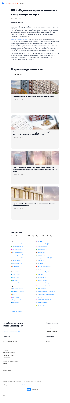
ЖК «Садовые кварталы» (19, 39)
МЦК (29, 235)
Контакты (5, 366)
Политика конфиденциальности (9, 351)
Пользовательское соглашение (8, 356)
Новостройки (50, 328)
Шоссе (24, 235)
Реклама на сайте (8, 370)
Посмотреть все (16, 311)
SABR (23, 385)
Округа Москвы (54, 235)
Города (38, 235)
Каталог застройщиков (9, 345)
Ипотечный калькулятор (10, 341)
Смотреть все (17, 74)
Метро (13, 235)
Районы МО (45, 235)
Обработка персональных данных (10, 362)
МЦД (33, 235)
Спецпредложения (12, 3)
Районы (18, 235)
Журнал (22, 3)
